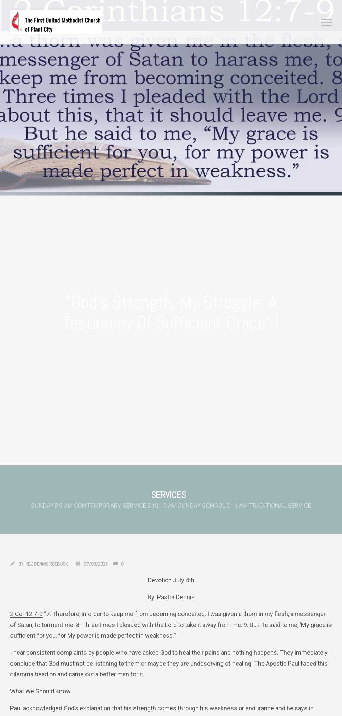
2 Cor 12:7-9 (26, 613)
